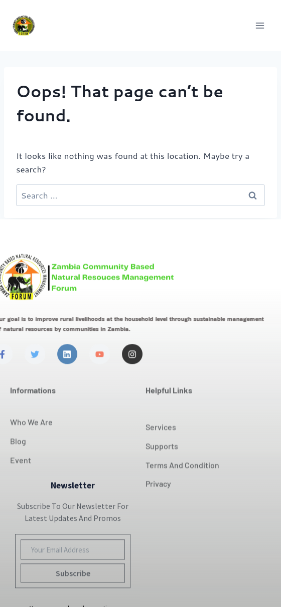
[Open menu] (259, 25)
